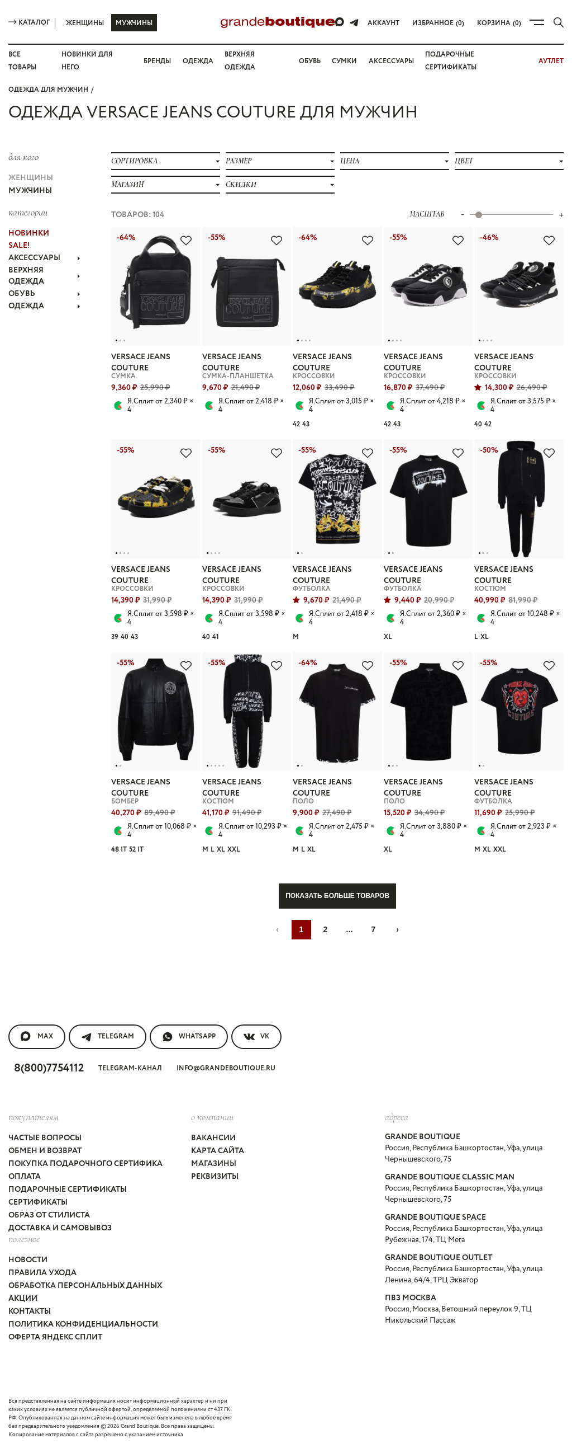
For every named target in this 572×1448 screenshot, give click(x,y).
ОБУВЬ (44, 293)
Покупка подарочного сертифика (85, 1163)
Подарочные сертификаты (67, 1189)
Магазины (213, 1163)
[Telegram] (354, 22)
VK (256, 1036)
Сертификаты (38, 1202)
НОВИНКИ (28, 233)
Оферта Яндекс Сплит (55, 1337)
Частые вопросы (45, 1138)
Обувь (310, 61)
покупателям (33, 1116)
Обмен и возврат (45, 1150)
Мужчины (134, 23)
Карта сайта (217, 1150)
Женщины (85, 23)
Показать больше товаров (337, 896)
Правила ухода (42, 1272)
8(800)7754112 (49, 1068)
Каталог (29, 22)
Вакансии (213, 1138)
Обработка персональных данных (85, 1285)
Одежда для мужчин (48, 90)
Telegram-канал (130, 1068)
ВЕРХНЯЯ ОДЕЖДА (44, 276)
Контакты (29, 1311)
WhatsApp (189, 1036)
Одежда (198, 61)
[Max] (340, 22)
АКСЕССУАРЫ (44, 258)
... (349, 929)
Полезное (24, 1238)
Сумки (344, 61)
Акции (22, 1298)
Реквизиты (215, 1176)
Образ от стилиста (49, 1215)
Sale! (19, 245)
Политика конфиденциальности (83, 1324)
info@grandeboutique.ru (226, 1068)
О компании (212, 1116)
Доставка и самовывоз (60, 1228)
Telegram (107, 1036)
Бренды (157, 61)
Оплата (24, 1176)
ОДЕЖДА (44, 306)
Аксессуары (391, 61)
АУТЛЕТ (551, 61)
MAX (37, 1036)
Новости (27, 1260)
